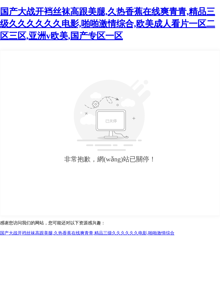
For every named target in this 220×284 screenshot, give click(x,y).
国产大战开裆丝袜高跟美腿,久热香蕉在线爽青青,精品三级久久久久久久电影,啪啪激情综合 (87, 233)
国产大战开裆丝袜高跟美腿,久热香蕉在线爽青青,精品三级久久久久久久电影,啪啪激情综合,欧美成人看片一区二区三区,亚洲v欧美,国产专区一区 (107, 24)
